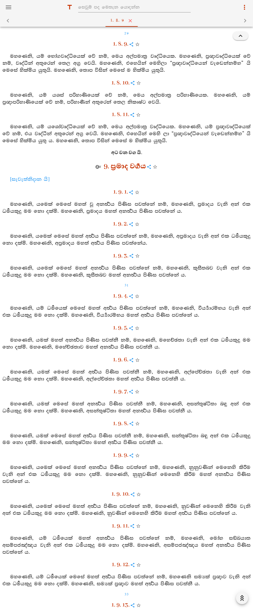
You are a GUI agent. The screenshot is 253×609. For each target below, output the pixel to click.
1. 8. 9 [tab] (127, 21)
